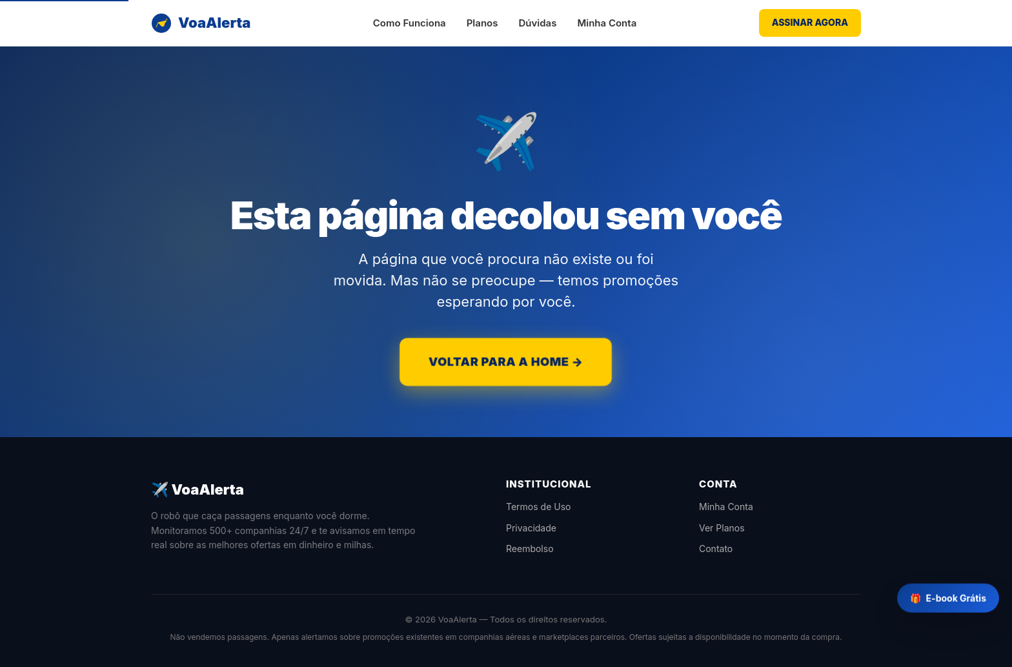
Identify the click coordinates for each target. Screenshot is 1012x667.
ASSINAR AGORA (810, 22)
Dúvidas (537, 23)
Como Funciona (409, 23)
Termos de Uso (538, 506)
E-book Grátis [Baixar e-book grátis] (948, 598)
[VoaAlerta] (200, 23)
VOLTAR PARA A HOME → (506, 361)
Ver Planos (722, 527)
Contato (716, 548)
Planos (482, 23)
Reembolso (530, 548)
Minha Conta (606, 23)
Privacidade (531, 527)
